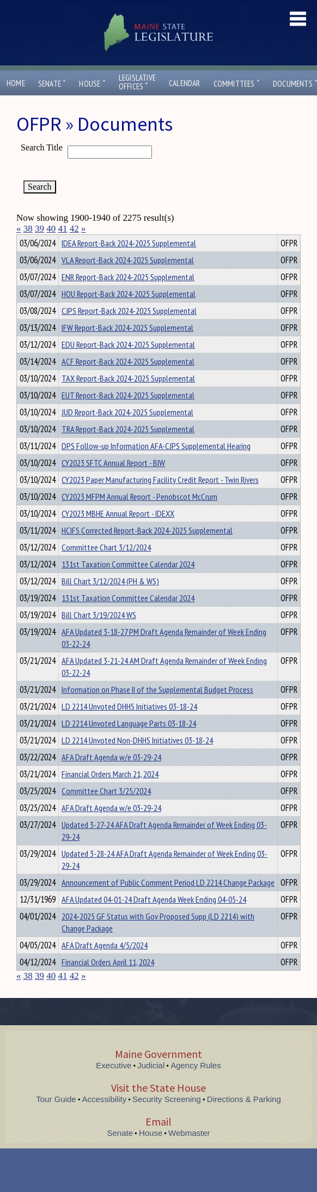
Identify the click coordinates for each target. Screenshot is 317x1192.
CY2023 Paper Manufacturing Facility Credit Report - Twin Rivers (160, 499)
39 (39, 228)
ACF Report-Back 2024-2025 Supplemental (128, 381)
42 (74, 228)
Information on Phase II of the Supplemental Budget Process (157, 709)
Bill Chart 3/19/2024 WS (99, 634)
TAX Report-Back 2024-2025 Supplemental (128, 398)
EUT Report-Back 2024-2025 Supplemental (128, 415)
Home (16, 83)
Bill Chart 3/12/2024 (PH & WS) (110, 601)
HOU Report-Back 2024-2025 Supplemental (129, 313)
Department (78, 241)
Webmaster (189, 1152)
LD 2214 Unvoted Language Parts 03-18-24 (129, 743)
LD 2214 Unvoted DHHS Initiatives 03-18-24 (129, 726)
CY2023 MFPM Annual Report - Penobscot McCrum (139, 516)
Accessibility (104, 1118)
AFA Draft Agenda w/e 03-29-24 (111, 777)
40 (51, 228)
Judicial (150, 1085)
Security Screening (166, 1118)
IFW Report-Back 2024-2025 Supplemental (127, 347)
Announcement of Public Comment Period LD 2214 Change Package (168, 902)
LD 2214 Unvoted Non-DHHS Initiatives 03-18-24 (137, 760)
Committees (237, 83)
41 (63, 228)
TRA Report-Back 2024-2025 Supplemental (128, 449)
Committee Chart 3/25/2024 (106, 810)
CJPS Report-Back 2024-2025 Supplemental (129, 330)
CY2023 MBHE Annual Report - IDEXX (118, 533)
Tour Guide (56, 1118)
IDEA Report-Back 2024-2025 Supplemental (129, 263)
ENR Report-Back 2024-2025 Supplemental (128, 296)
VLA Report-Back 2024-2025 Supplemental (128, 280)
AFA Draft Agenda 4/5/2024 (105, 965)
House (92, 83)
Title (25, 241)
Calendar (184, 83)
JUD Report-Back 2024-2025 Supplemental (127, 432)
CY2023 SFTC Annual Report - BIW (113, 482)
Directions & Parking (244, 1118)
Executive (113, 1085)
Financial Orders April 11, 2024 (108, 982)
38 (28, 228)
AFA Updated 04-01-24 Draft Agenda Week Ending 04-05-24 (154, 919)
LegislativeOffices (137, 82)
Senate (52, 83)
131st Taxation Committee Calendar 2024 (128, 584)
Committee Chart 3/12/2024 (106, 567)
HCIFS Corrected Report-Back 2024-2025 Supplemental (147, 550)
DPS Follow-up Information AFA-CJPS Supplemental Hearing (156, 465)
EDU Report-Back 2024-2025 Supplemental (128, 364)
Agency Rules (195, 1085)
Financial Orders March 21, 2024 (110, 794)
